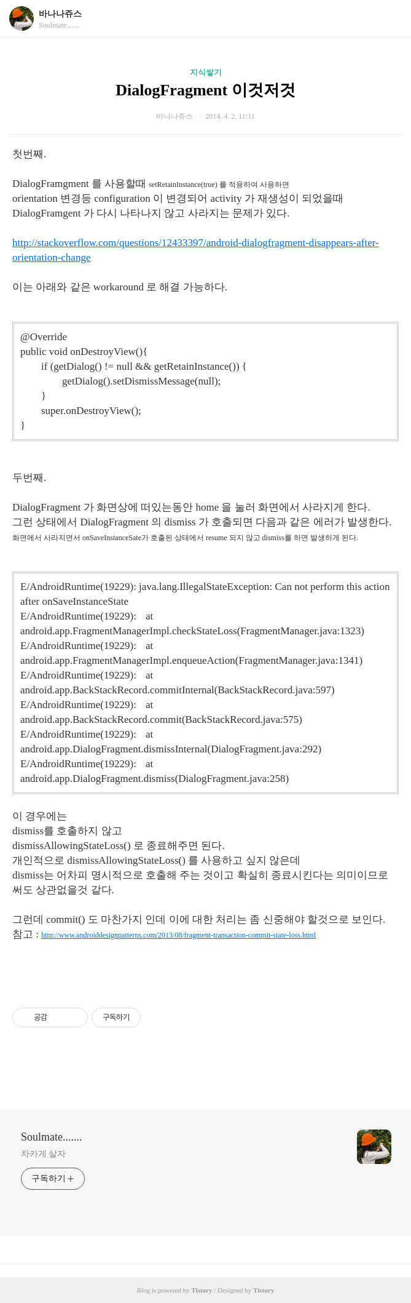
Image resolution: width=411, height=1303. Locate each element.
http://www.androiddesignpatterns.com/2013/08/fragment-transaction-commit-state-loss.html (178, 935)
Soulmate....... (51, 1137)
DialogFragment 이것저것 (205, 90)
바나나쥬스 (60, 13)
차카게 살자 (43, 1153)
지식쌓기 (206, 72)
